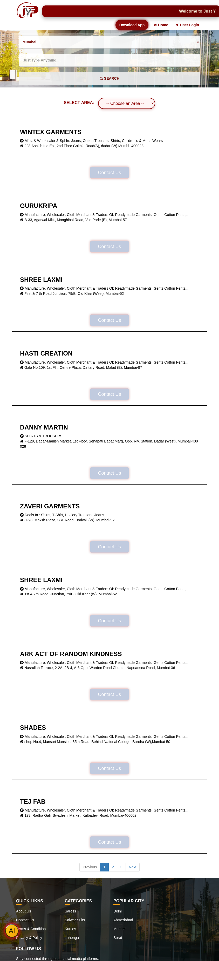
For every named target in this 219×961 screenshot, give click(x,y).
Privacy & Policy (29, 938)
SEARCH (109, 78)
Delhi (117, 911)
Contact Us (109, 172)
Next (132, 867)
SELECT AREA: (79, 102)
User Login (187, 25)
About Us (23, 911)
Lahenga (72, 938)
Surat (117, 938)
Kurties (70, 929)
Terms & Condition (31, 929)
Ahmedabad (123, 920)
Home (161, 25)
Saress (70, 911)
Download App (132, 25)
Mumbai (119, 929)
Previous (90, 867)
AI (12, 931)
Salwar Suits (75, 920)
